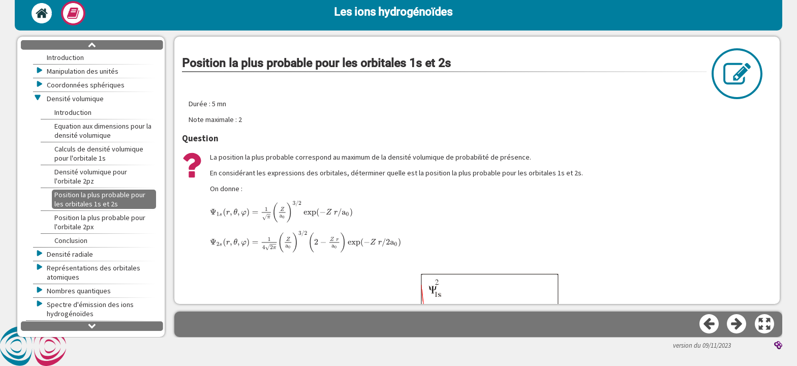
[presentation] (281, 211)
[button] (765, 324)
